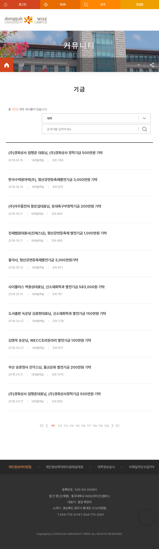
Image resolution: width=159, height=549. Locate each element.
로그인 (22, 4)
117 (89, 426)
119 (100, 426)
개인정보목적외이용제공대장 (64, 467)
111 (53, 425)
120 (106, 426)
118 (95, 426)
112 (60, 426)
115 (77, 426)
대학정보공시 (106, 467)
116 (83, 426)
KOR (63, 4)
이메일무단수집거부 (142, 467)
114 (71, 426)
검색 (102, 4)
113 (66, 426)
